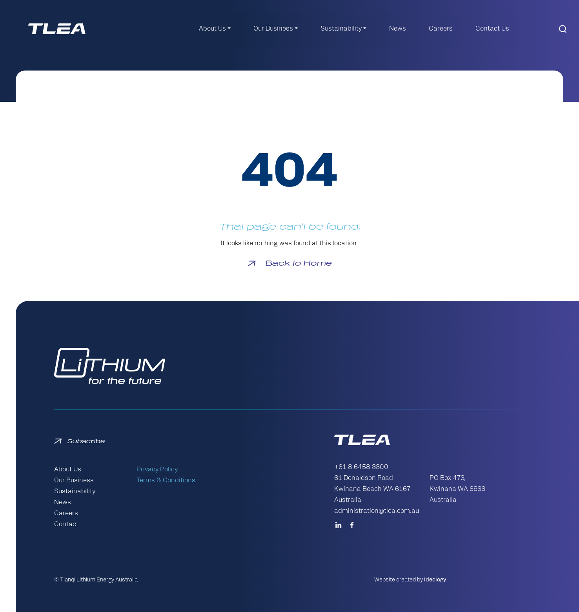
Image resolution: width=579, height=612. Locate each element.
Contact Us (492, 29)
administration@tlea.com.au (376, 511)
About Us (212, 29)
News (397, 29)
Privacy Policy (157, 470)
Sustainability (341, 29)
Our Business (273, 29)
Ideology (435, 580)
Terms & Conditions (166, 481)
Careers (441, 29)
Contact (66, 524)
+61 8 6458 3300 (361, 467)
